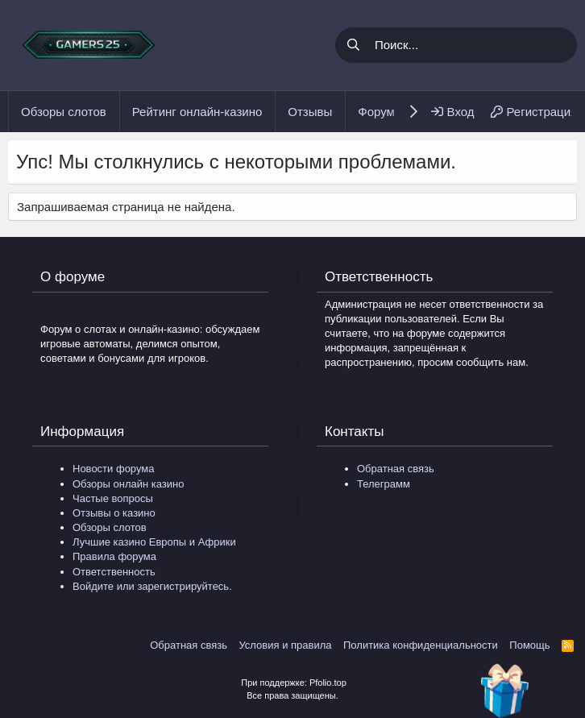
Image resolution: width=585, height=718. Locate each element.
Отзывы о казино (114, 513)
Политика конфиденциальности (420, 645)
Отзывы (310, 111)
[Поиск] (473, 45)
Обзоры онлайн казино (128, 484)
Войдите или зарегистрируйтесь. (152, 586)
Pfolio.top (327, 682)
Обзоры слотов (63, 111)
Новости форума (113, 469)
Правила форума (114, 556)
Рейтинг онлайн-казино (197, 111)
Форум (376, 111)
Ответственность (114, 572)
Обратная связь (395, 469)
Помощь (529, 645)
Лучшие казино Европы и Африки (154, 542)
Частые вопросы (113, 498)
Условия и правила (285, 645)
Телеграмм (383, 484)
